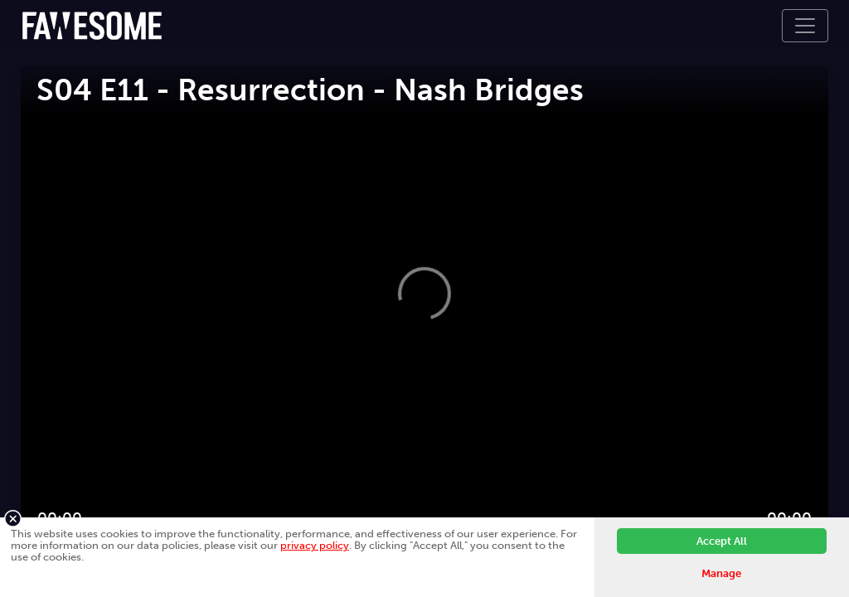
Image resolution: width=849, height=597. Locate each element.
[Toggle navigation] (805, 25)
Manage (721, 573)
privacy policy (314, 545)
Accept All (721, 541)
